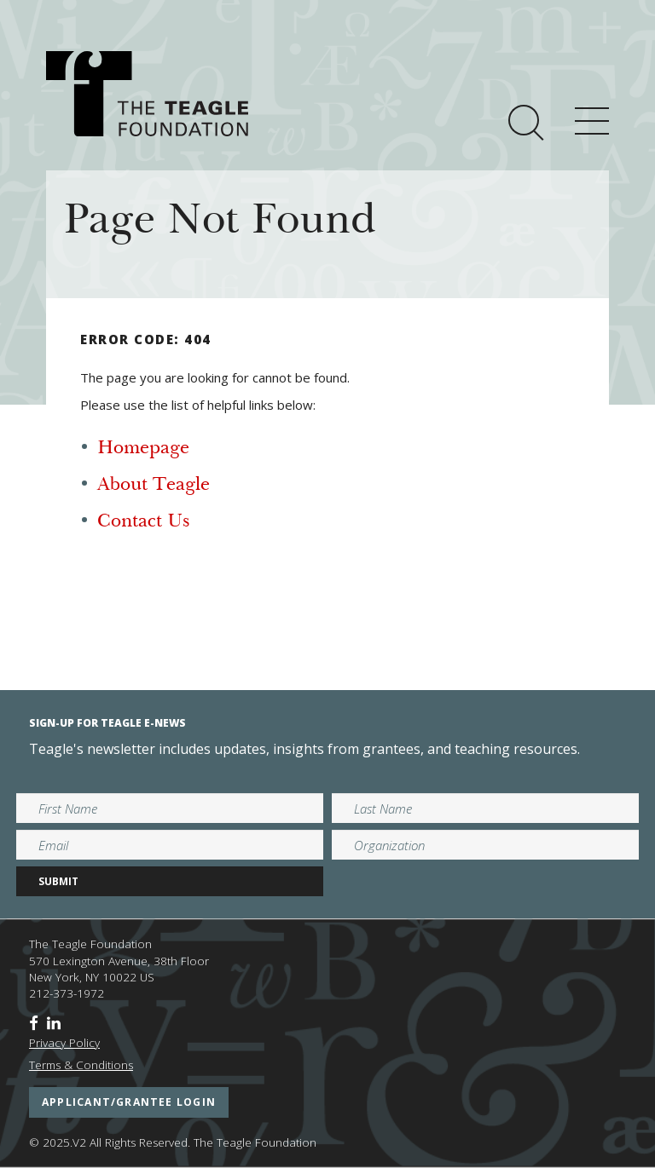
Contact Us (143, 522)
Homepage (143, 449)
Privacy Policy (64, 1042)
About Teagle (153, 485)
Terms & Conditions (81, 1065)
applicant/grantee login (129, 1102)
